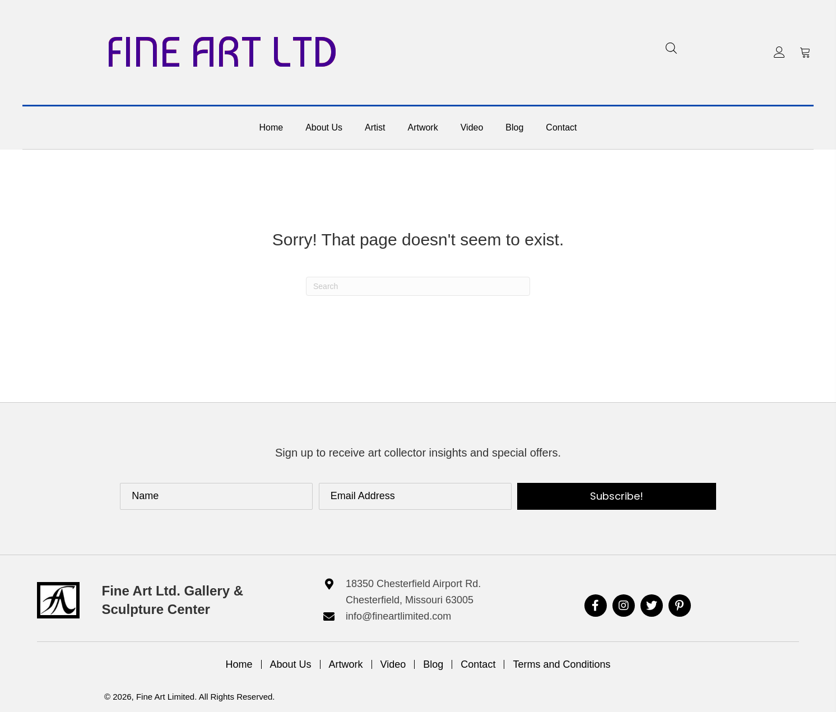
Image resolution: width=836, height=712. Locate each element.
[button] (779, 52)
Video (393, 664)
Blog (433, 664)
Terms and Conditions (561, 664)
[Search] (418, 286)
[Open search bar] (671, 48)
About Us (291, 664)
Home (239, 664)
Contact (478, 664)
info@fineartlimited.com (398, 616)
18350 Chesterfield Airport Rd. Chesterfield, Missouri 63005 (413, 592)
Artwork (346, 664)
